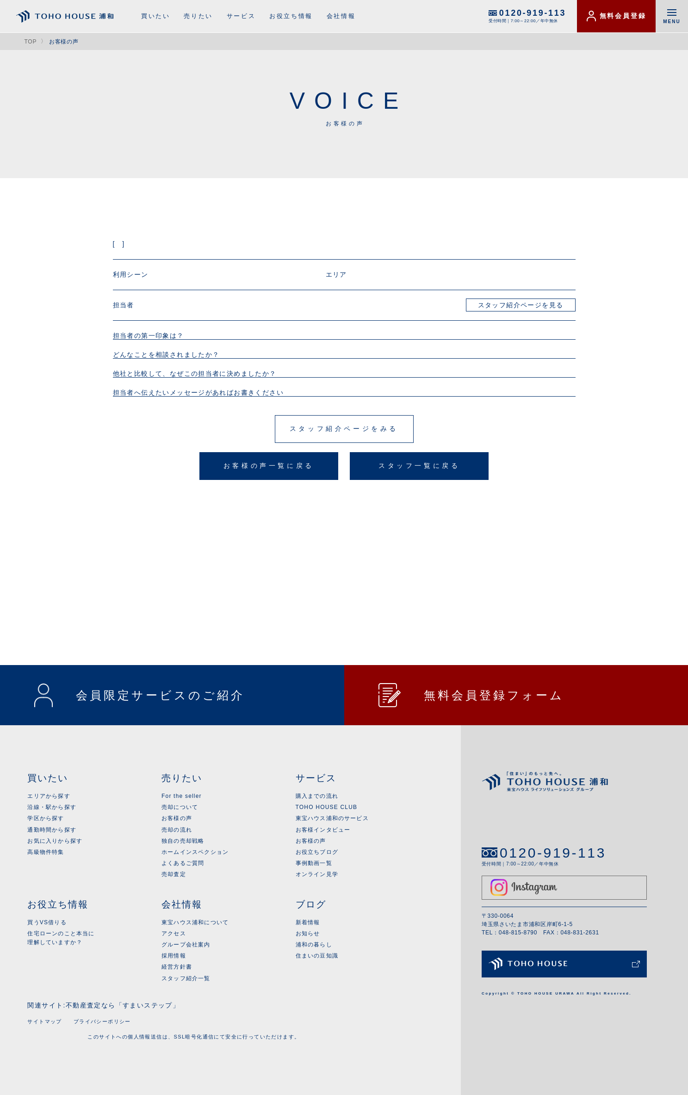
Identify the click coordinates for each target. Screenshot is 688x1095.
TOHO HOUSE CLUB (327, 807)
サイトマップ (44, 1021)
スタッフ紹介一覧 (186, 978)
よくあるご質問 (182, 863)
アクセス (173, 933)
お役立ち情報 (291, 15)
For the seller (181, 796)
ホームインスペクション (195, 852)
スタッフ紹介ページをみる (344, 428)
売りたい (198, 15)
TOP (31, 41)
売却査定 (173, 874)
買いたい (155, 15)
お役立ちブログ (317, 852)
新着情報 (308, 922)
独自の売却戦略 (182, 841)
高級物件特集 (45, 852)
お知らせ (308, 933)
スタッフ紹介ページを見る (521, 305)
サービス (241, 15)
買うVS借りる (46, 922)
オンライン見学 (317, 874)
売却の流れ (176, 830)
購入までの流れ (317, 796)
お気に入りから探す (54, 841)
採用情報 (173, 955)
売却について (179, 807)
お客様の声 (176, 818)
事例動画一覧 (314, 863)
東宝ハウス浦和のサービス (332, 818)
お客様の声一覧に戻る (268, 465)
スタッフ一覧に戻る (419, 465)
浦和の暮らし (314, 944)
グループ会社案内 (186, 944)
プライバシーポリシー (102, 1021)
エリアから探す (48, 796)
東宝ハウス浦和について (195, 922)
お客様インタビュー (323, 830)
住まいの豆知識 (317, 955)
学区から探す (45, 818)
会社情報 (341, 15)
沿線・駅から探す (51, 807)
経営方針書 (176, 967)
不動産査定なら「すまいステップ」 (123, 1005)
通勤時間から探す (51, 830)
